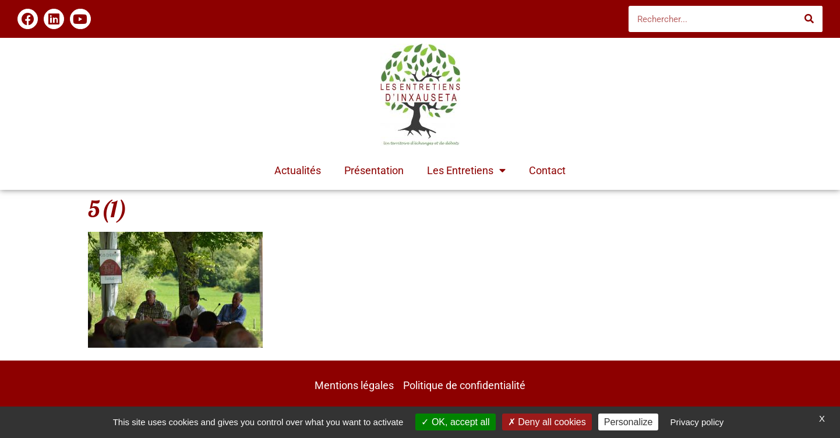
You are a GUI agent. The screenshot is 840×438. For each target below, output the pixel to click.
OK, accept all (455, 422)
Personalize (628, 422)
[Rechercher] (809, 19)
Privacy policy (697, 422)
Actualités (297, 170)
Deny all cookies (547, 422)
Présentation (374, 170)
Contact (547, 170)
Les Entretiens (466, 171)
